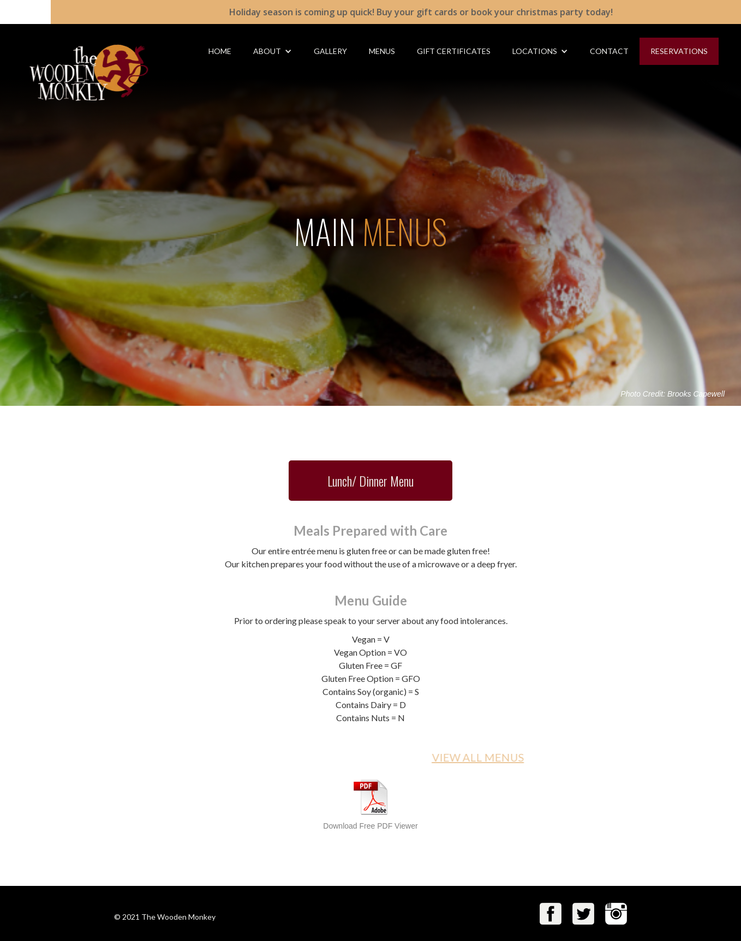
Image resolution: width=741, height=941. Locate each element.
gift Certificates (454, 51)
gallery (330, 51)
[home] (78, 64)
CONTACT (609, 51)
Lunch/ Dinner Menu (370, 480)
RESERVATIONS (679, 51)
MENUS (382, 51)
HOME (219, 51)
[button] (272, 51)
